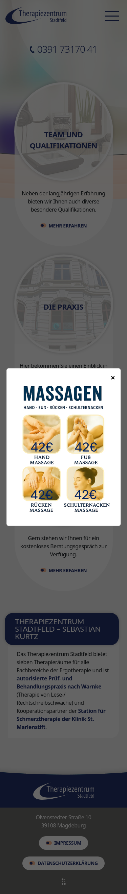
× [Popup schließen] (113, 377)
